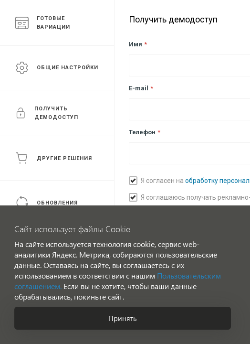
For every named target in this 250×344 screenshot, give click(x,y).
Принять (122, 318)
